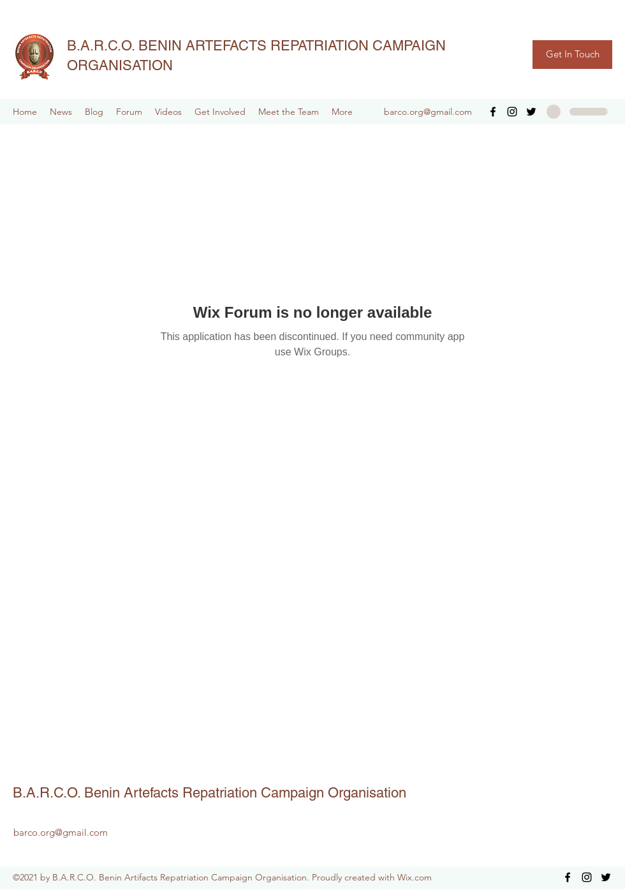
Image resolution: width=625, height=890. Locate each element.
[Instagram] (512, 111)
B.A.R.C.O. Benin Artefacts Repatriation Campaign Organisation (209, 793)
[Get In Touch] (572, 54)
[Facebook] (493, 111)
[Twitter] (531, 111)
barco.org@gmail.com (428, 111)
